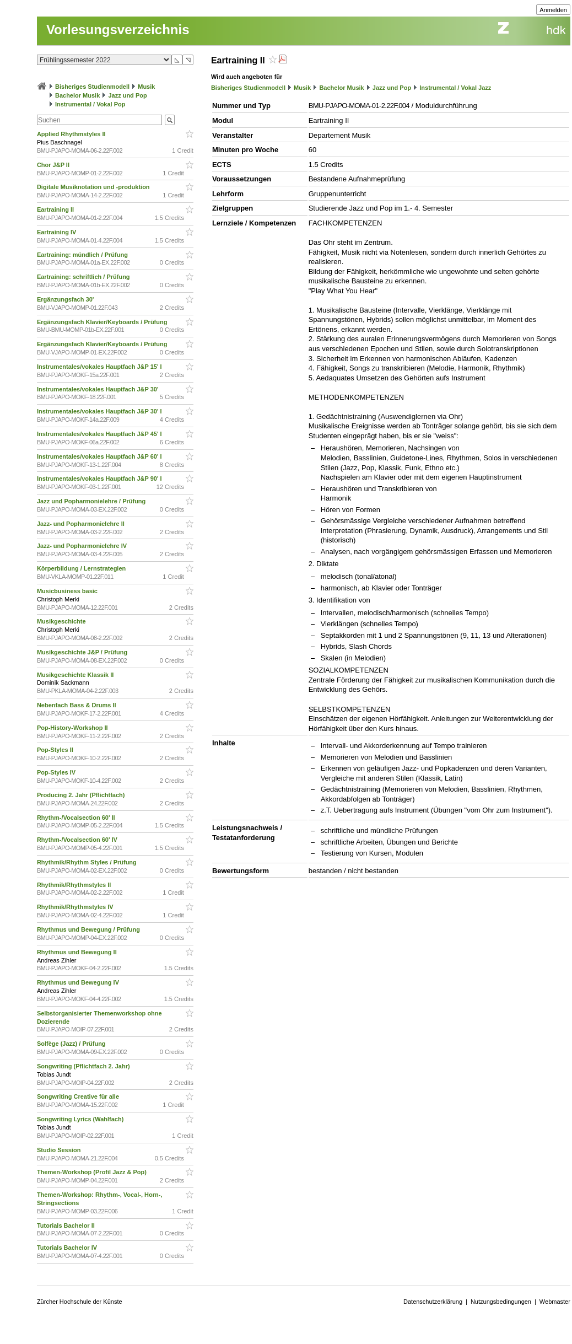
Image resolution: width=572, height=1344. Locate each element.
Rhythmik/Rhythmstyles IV (76, 907)
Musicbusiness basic (68, 591)
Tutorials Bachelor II (66, 1225)
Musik (146, 86)
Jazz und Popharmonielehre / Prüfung (92, 501)
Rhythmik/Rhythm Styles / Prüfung (87, 862)
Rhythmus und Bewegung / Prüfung (89, 929)
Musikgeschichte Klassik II (76, 674)
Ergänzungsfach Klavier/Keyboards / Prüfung (103, 322)
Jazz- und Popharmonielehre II (81, 523)
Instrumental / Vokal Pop (90, 104)
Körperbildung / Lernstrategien (82, 568)
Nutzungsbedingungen (501, 1301)
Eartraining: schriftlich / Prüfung (84, 276)
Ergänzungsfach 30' (66, 299)
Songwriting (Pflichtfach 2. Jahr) (84, 1066)
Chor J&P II (54, 165)
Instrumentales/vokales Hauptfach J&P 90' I (100, 478)
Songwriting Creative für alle (79, 1096)
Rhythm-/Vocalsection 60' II (77, 817)
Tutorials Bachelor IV (68, 1247)
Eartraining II (56, 209)
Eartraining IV (57, 232)
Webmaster (554, 1301)
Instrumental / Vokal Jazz (455, 87)
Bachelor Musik (77, 95)
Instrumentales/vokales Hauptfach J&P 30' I (100, 411)
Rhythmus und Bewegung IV (79, 982)
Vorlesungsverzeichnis (118, 29)
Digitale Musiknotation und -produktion (94, 187)
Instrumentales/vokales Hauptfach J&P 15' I (100, 366)
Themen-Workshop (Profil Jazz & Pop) (93, 1172)
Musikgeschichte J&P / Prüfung (83, 652)
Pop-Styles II (56, 749)
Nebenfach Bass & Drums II (77, 705)
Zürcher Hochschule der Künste (79, 1301)
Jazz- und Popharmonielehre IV (82, 545)
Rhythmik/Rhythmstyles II (75, 884)
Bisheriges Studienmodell (92, 86)
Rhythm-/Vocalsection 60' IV (78, 839)
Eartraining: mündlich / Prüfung (83, 254)
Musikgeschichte (62, 621)
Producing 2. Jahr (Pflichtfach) (82, 795)
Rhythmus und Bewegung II (77, 952)
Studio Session (60, 1150)
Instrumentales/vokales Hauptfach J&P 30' (98, 389)
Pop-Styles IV (57, 772)
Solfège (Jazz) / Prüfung (72, 1043)
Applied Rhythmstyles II (72, 134)
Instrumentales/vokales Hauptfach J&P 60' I (100, 456)
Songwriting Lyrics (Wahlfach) (81, 1119)
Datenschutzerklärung (432, 1301)
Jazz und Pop (127, 95)
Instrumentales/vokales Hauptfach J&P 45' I (100, 434)
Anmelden (553, 10)
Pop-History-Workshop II (73, 727)
